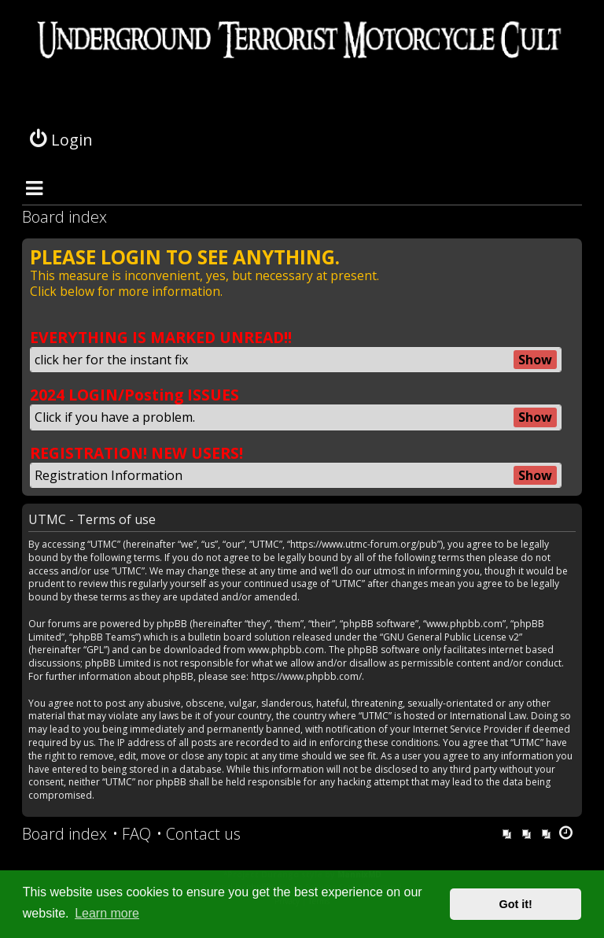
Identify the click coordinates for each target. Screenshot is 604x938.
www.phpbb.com (286, 650)
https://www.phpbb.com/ (306, 676)
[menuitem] (131, 834)
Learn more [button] (107, 913)
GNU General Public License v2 (451, 637)
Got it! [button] (515, 904)
